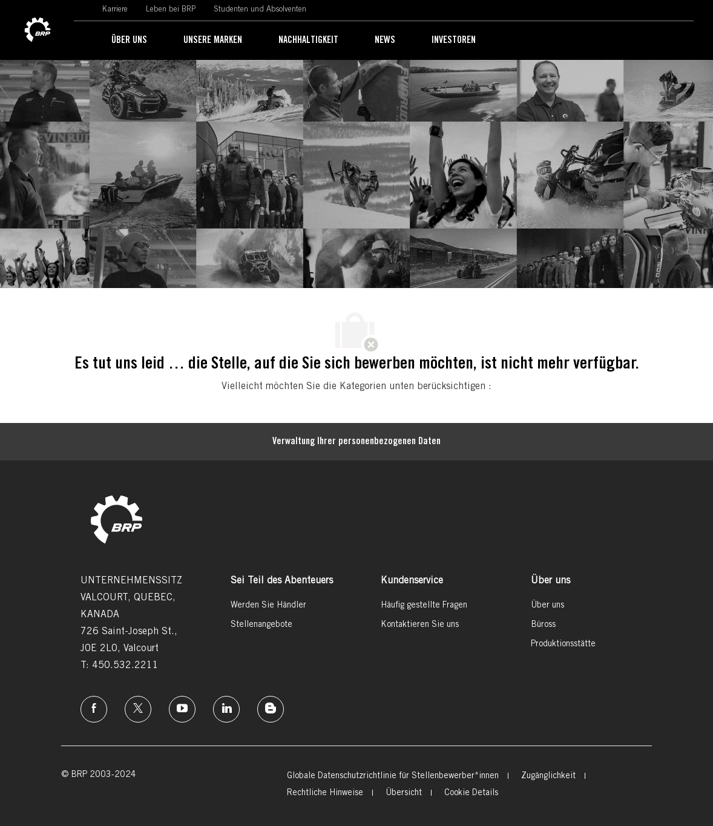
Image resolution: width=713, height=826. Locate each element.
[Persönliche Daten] (356, 442)
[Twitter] (138, 709)
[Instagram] (182, 709)
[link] (37, 30)
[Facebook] (93, 709)
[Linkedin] (226, 709)
